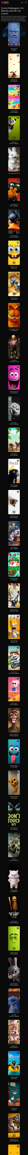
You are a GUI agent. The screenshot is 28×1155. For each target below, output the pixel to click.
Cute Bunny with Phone (14, 173)
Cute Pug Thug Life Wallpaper (14, 485)
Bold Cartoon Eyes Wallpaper (14, 828)
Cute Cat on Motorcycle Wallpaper (14, 672)
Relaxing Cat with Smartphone (14, 1046)
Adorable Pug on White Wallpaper (14, 516)
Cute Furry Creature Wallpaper (14, 423)
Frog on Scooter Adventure (14, 859)
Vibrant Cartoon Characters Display (14, 610)
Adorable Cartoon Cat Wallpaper (14, 797)
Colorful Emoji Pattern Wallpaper (14, 111)
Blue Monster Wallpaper (14, 49)
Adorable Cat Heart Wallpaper (14, 80)
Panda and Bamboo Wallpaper (14, 142)
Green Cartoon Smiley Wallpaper (14, 953)
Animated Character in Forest (14, 361)
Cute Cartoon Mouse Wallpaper (14, 703)
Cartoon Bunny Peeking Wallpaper (14, 984)
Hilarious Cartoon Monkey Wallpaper (14, 735)
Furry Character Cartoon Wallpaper (14, 205)
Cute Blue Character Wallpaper (14, 1015)
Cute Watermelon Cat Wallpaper (14, 579)
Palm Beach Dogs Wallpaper (14, 454)
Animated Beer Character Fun (14, 641)
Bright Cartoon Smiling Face (14, 267)
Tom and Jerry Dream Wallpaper (14, 548)
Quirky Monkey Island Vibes (14, 1077)
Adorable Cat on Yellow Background (14, 1140)
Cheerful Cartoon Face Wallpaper (14, 392)
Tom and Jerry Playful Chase (14, 298)
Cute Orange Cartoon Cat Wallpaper (14, 329)
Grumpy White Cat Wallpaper (14, 890)
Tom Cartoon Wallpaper (14, 1109)
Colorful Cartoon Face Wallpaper (14, 766)
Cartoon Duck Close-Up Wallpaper (14, 236)
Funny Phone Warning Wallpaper (14, 922)
